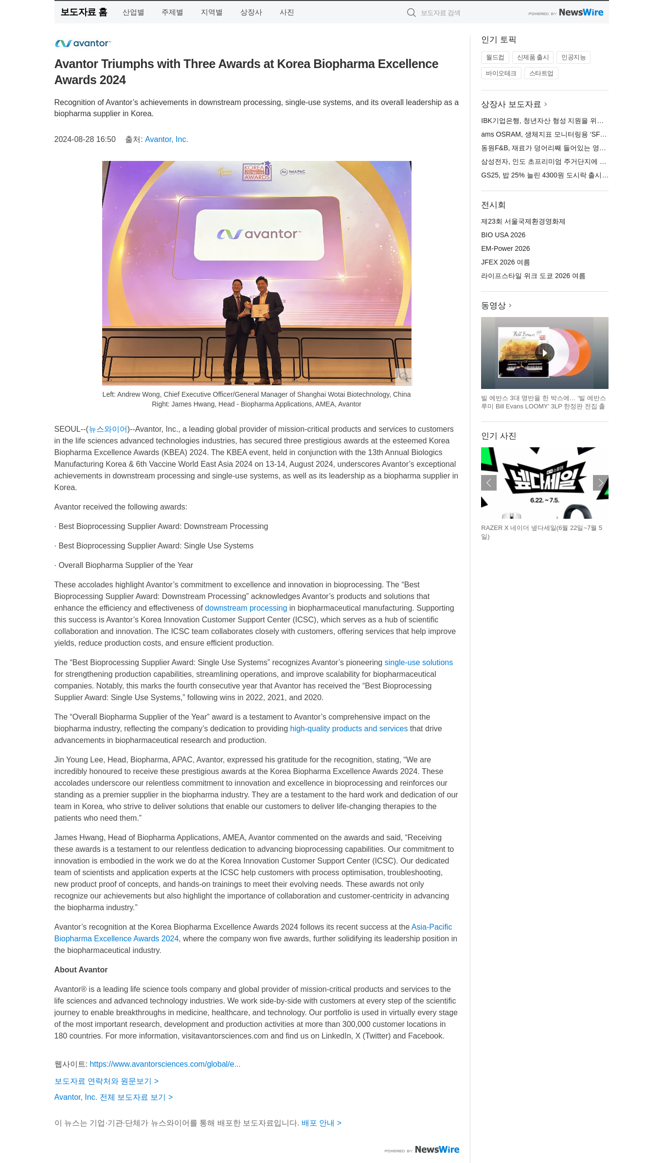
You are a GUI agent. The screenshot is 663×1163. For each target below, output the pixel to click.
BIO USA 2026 (503, 235)
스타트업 (541, 73)
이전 (489, 483)
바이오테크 (501, 73)
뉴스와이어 (108, 429)
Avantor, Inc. (166, 139)
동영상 (493, 305)
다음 (601, 483)
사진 (287, 12)
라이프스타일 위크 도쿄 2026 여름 (533, 276)
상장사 (251, 12)
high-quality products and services (349, 728)
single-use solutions (419, 662)
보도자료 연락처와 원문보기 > (106, 1081)
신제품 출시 (533, 57)
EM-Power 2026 (505, 248)
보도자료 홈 (84, 12)
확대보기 (403, 377)
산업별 (133, 12)
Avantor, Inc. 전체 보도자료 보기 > (113, 1097)
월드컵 (495, 57)
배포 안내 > (321, 1123)
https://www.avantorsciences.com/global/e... (165, 1064)
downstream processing (246, 608)
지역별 (212, 12)
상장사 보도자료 (511, 104)
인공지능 (573, 57)
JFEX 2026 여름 (505, 262)
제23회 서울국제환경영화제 (523, 221)
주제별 (172, 12)
